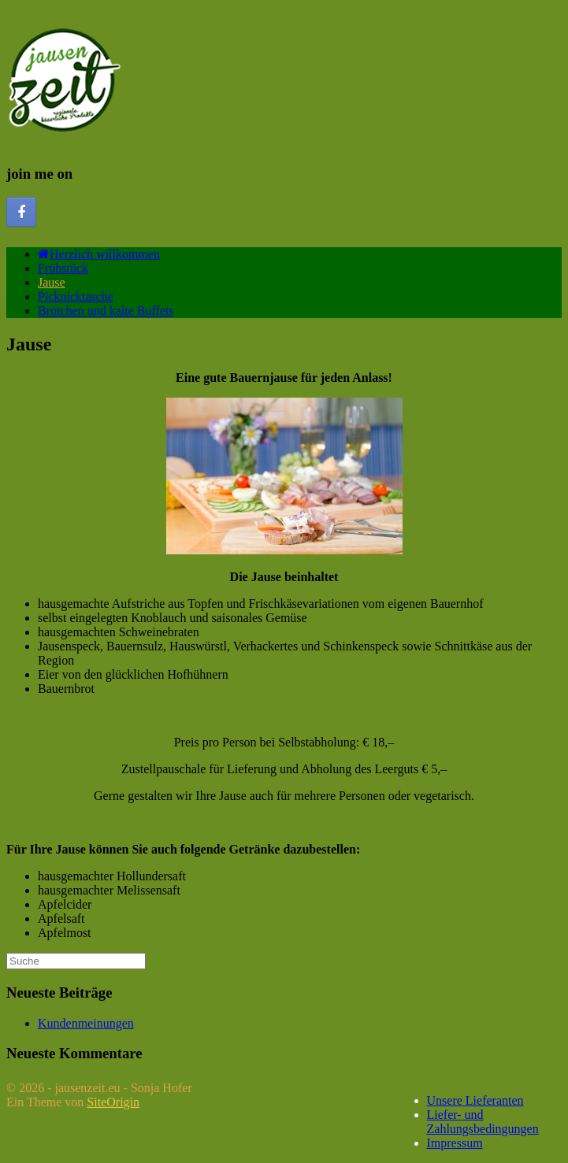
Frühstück (63, 268)
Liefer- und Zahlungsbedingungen (483, 1121)
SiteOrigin (113, 1102)
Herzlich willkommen (99, 254)
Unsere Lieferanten (475, 1100)
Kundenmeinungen (86, 1023)
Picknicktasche (75, 296)
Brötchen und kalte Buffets (106, 310)
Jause (51, 282)
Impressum (455, 1143)
